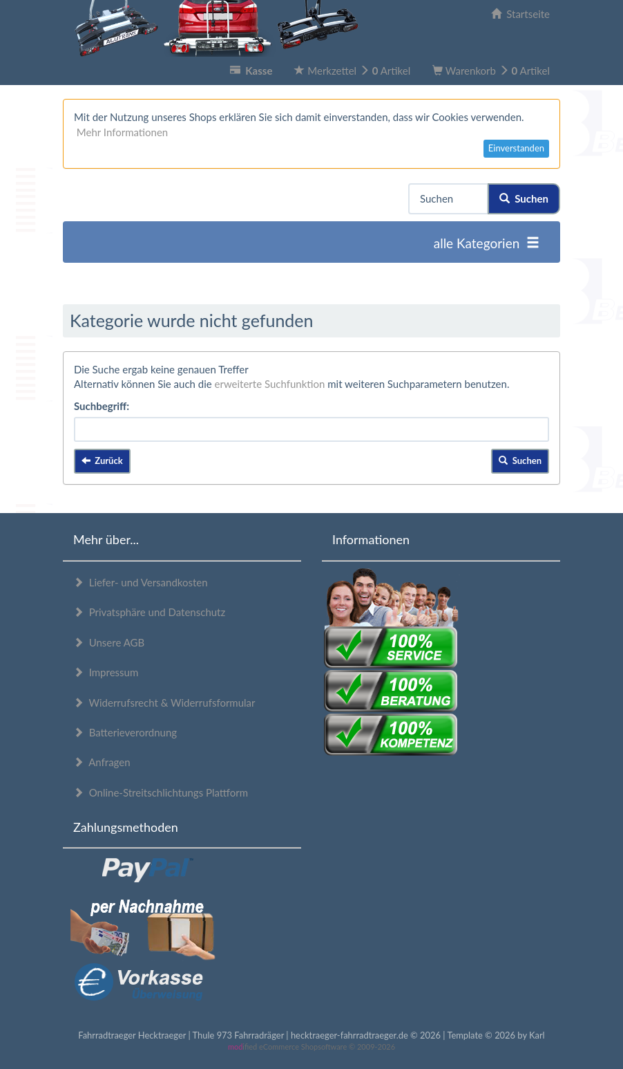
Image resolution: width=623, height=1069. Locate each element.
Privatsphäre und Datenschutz (149, 612)
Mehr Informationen (122, 132)
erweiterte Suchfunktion (270, 384)
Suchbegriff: (101, 406)
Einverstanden (516, 148)
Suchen (523, 198)
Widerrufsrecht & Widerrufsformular (164, 702)
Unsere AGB (108, 642)
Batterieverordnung (125, 732)
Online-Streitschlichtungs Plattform (160, 792)
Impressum (105, 672)
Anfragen (102, 762)
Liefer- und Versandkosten (140, 582)
